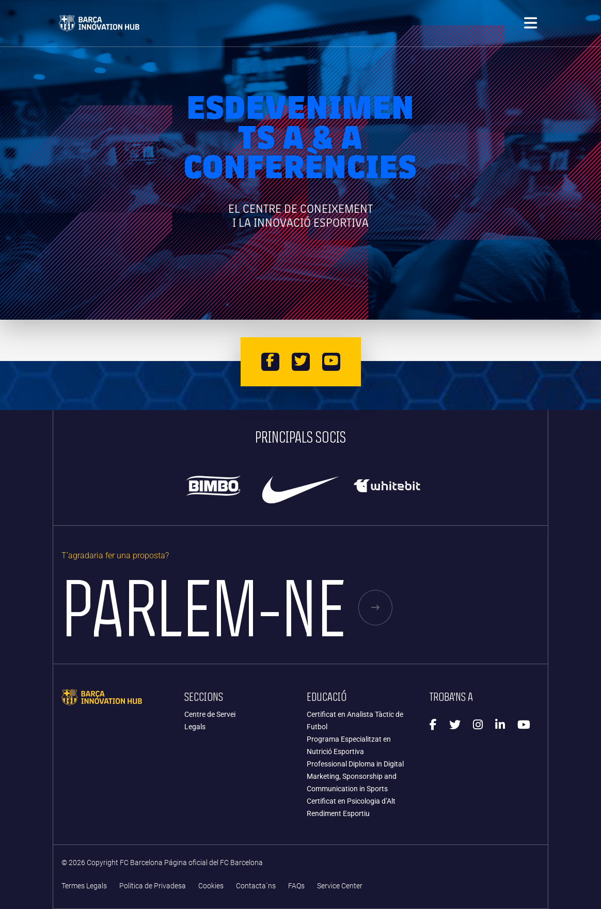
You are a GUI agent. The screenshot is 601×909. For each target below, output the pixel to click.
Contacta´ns (256, 886)
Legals (194, 727)
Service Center (339, 886)
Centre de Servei (209, 714)
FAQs (296, 886)
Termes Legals (84, 886)
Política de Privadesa (152, 886)
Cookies (211, 886)
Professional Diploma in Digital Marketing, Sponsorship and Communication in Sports (355, 776)
